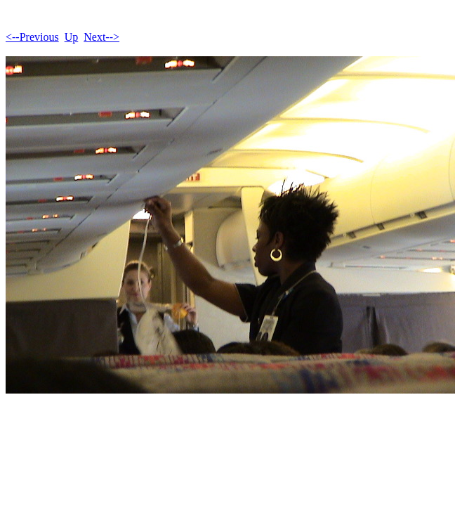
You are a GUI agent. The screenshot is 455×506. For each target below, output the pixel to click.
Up (72, 37)
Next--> (101, 37)
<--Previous (32, 37)
